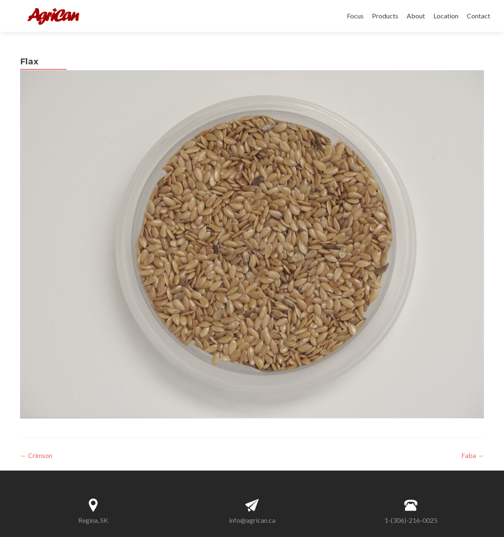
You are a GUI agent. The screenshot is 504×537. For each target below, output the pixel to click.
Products (385, 16)
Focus (355, 16)
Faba (472, 455)
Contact (478, 16)
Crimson (36, 455)
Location (445, 16)
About (416, 16)
